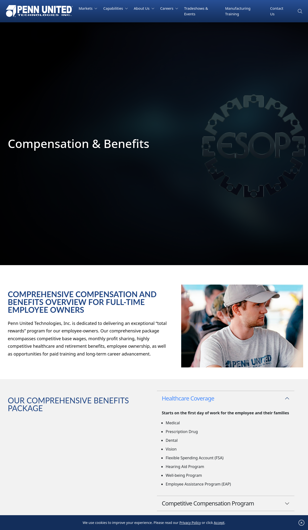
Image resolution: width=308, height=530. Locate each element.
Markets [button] (86, 8)
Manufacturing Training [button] (238, 11)
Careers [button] (167, 8)
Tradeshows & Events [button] (196, 11)
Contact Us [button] (276, 11)
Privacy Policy (190, 523)
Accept (219, 523)
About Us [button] (142, 8)
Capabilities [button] (113, 8)
